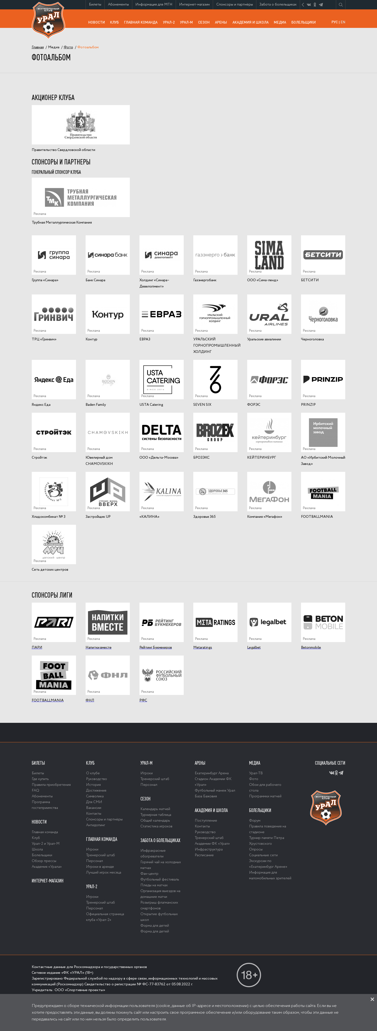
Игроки (92, 849)
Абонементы (120, 4)
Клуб (115, 22)
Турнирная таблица (155, 815)
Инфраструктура (209, 849)
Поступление (206, 820)
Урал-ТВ (256, 773)
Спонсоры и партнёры (236, 5)
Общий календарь (155, 820)
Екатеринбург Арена (212, 773)
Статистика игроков (156, 826)
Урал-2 (170, 22)
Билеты (96, 4)
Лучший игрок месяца (103, 872)
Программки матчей (265, 796)
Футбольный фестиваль (159, 879)
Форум (254, 820)
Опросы (256, 849)
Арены (222, 22)
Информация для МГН (155, 5)
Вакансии (93, 808)
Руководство (96, 779)
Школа (37, 849)
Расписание (204, 855)
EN (343, 21)
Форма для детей (154, 925)
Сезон (205, 22)
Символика (95, 796)
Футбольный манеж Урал (215, 790)
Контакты (93, 813)
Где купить (40, 779)
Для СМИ (94, 802)
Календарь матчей (155, 809)
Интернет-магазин (196, 5)
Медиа (281, 22)
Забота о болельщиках (279, 5)
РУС (335, 21)
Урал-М (187, 23)
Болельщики (304, 22)
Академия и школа (251, 23)
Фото (253, 779)
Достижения (96, 790)
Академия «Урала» (47, 866)
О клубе (93, 773)
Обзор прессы (44, 861)
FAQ (35, 790)
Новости (97, 22)
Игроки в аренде (100, 866)
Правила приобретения (51, 784)
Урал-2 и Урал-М (46, 843)
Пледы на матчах (154, 885)
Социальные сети (263, 855)
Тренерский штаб (100, 855)
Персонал (94, 861)
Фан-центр (149, 873)
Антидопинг (95, 825)
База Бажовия (206, 796)
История (93, 784)
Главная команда (142, 23)
